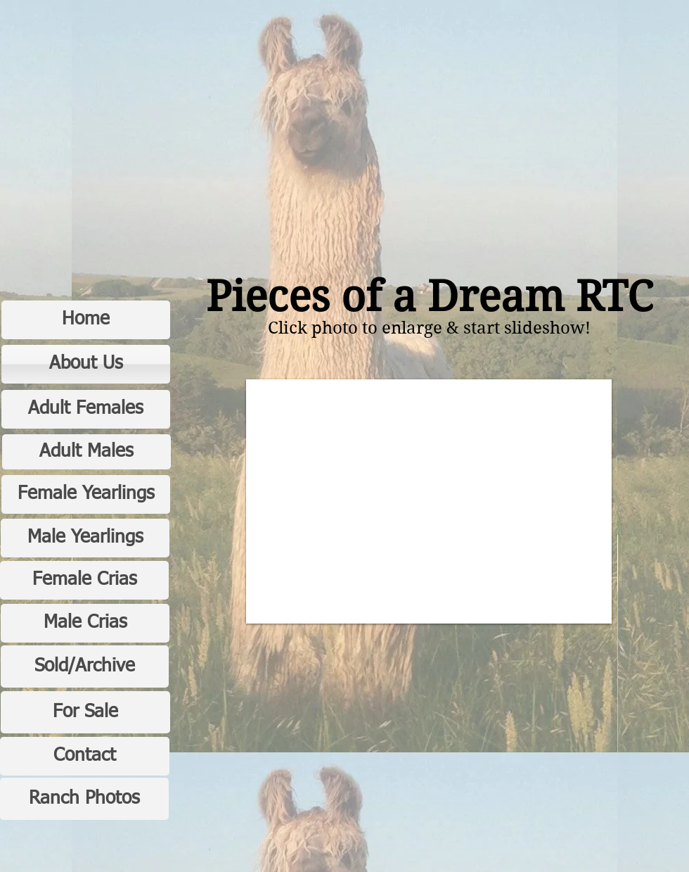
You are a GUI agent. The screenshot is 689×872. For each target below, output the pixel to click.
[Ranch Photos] (84, 799)
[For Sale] (85, 712)
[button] (429, 501)
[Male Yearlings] (85, 538)
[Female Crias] (84, 580)
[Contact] (84, 756)
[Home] (85, 320)
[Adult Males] (86, 451)
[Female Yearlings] (85, 494)
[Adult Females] (85, 409)
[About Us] (85, 364)
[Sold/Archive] (85, 666)
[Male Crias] (85, 623)
